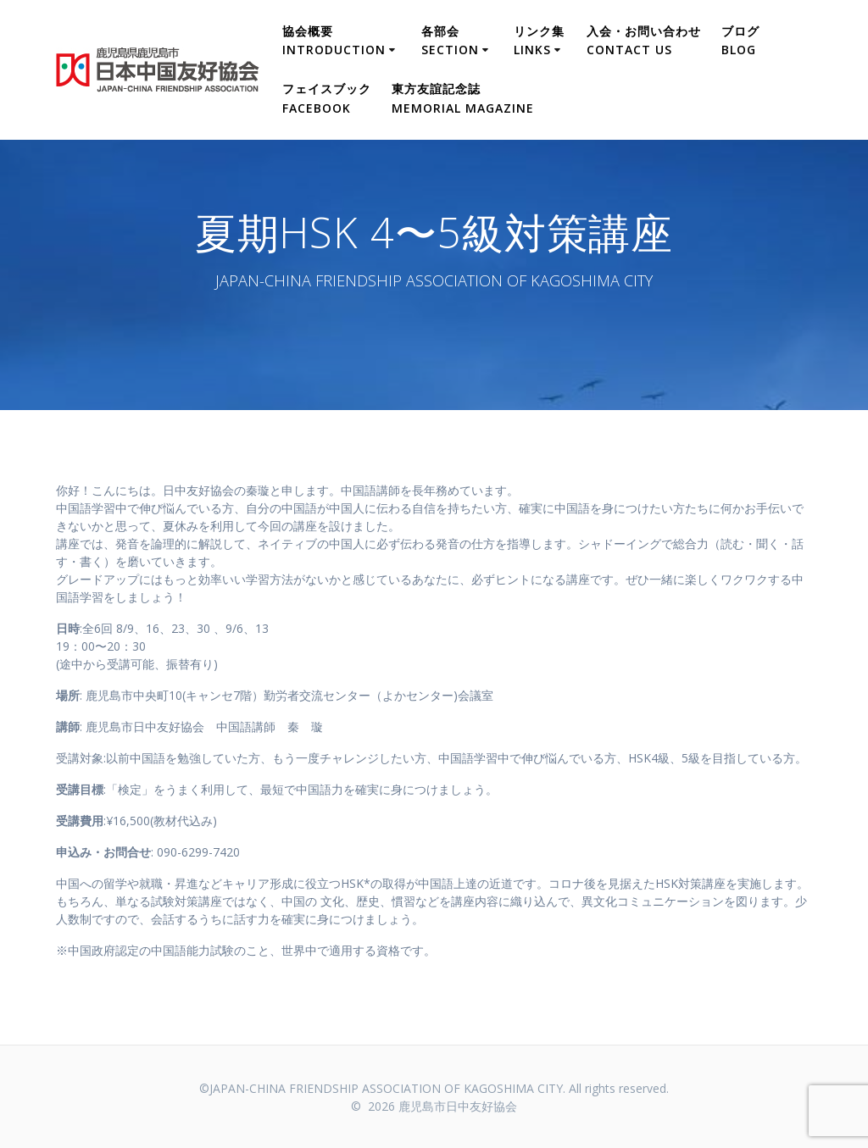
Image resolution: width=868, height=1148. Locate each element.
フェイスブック (326, 97)
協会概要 (334, 40)
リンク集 (539, 40)
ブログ (740, 40)
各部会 (450, 40)
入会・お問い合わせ (644, 40)
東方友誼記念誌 (463, 97)
